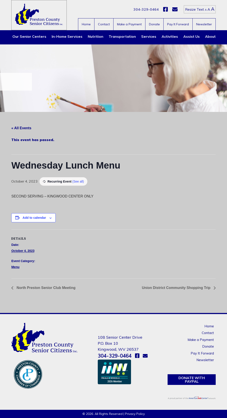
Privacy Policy (135, 414)
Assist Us (191, 36)
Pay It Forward (178, 24)
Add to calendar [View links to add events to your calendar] (34, 217)
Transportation (122, 36)
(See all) (78, 181)
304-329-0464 (146, 9)
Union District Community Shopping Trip (176, 288)
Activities (170, 36)
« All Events (21, 128)
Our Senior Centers (29, 36)
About (210, 36)
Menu (15, 267)
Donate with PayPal (191, 380)
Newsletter (204, 24)
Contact (104, 24)
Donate (154, 24)
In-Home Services (67, 36)
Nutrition (95, 36)
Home (86, 24)
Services (148, 36)
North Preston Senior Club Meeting (45, 288)
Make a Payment (129, 24)
